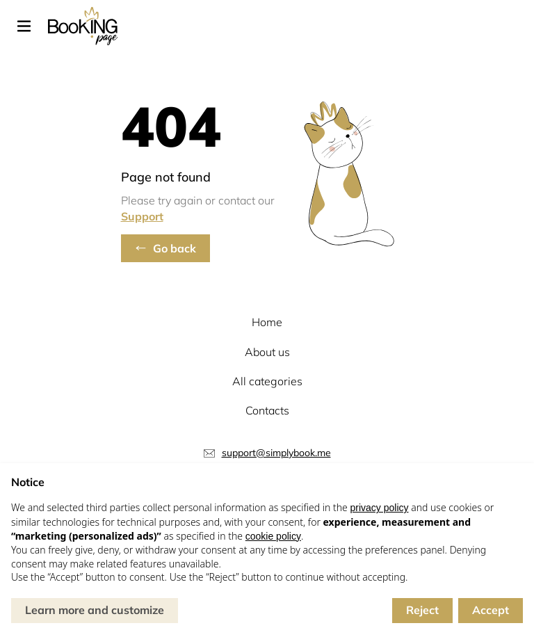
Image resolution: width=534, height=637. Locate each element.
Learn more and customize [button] (94, 610)
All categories (267, 381)
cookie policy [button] (273, 536)
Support (142, 216)
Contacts (267, 410)
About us (267, 352)
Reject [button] (422, 610)
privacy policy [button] (379, 507)
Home (267, 322)
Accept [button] (490, 610)
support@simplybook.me (276, 452)
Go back (174, 248)
